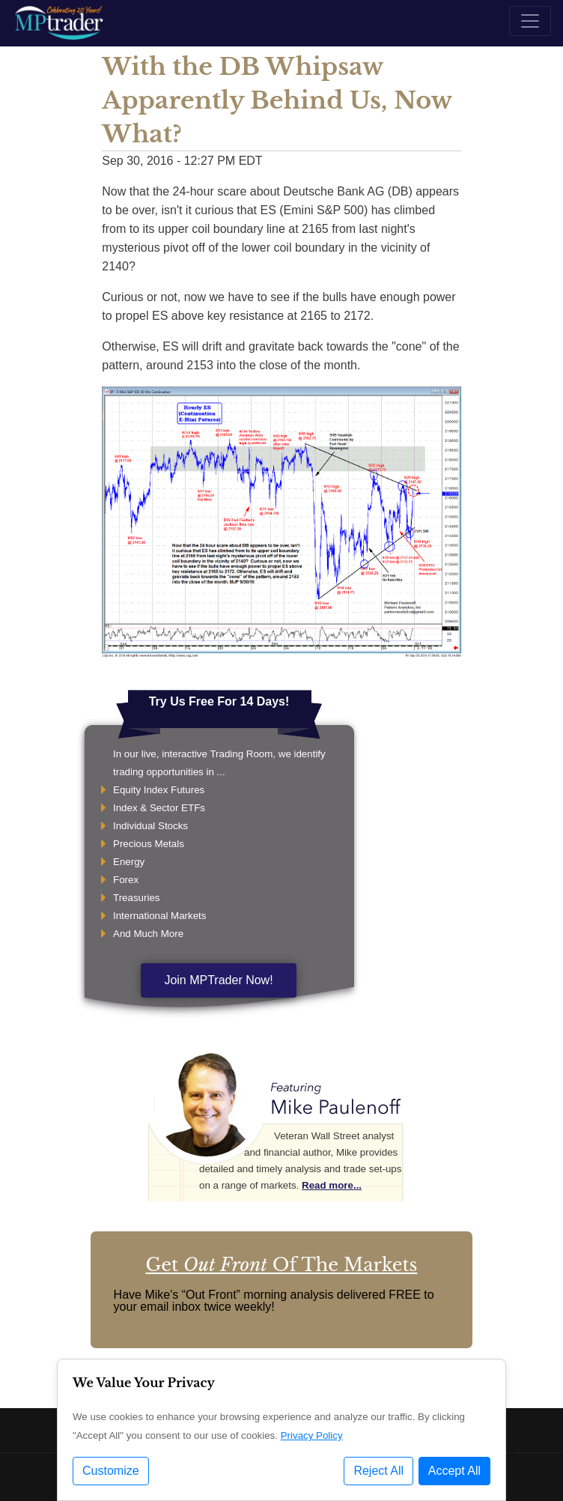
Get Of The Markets (281, 1265)
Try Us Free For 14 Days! (219, 701)
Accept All (454, 1470)
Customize (110, 1470)
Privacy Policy (312, 1435)
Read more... (332, 1185)
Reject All (378, 1470)
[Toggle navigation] (530, 21)
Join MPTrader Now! (218, 980)
